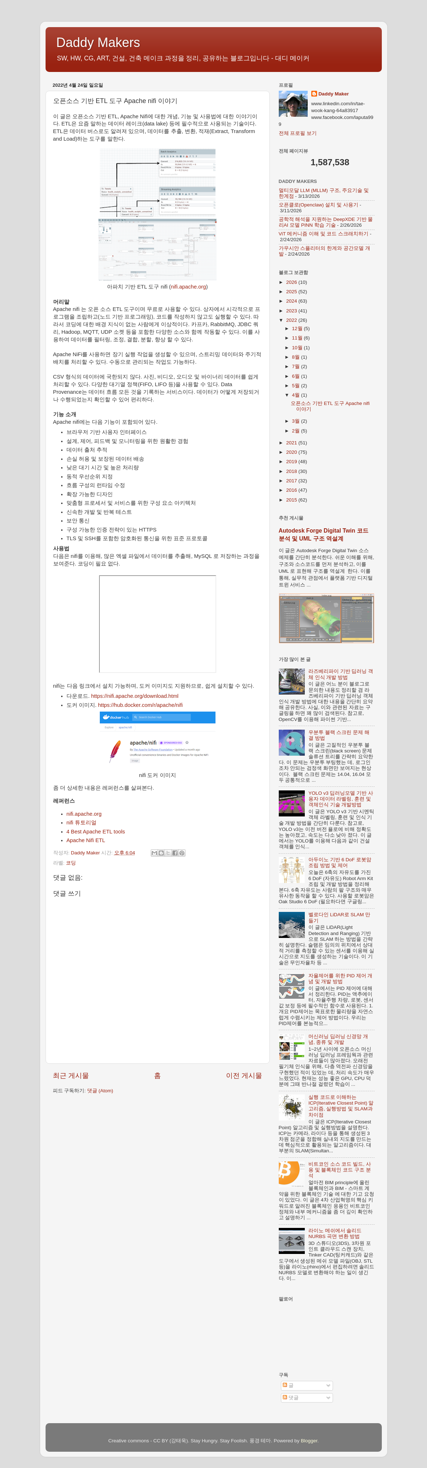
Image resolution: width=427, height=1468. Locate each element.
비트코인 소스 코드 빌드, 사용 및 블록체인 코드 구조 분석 (339, 1169)
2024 (292, 301)
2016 (292, 490)
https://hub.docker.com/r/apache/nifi (140, 705)
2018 (292, 471)
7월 (296, 366)
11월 (298, 338)
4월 (296, 395)
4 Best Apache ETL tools (96, 832)
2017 (292, 480)
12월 (298, 328)
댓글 (291, 1397)
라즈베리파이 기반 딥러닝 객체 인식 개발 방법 (340, 674)
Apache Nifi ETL (86, 840)
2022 (292, 320)
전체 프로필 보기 (298, 133)
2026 (292, 282)
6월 (296, 376)
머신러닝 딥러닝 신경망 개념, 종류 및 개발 (338, 1039)
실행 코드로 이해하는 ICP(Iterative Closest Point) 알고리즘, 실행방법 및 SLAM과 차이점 (341, 1106)
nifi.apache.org (188, 287)
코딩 (71, 863)
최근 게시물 (71, 1075)
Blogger (309, 1440)
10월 (298, 347)
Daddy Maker (334, 94)
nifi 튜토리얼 (82, 822)
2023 (292, 310)
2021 (292, 442)
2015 (292, 500)
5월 (296, 385)
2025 (292, 291)
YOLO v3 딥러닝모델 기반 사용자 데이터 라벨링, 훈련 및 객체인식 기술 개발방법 (340, 798)
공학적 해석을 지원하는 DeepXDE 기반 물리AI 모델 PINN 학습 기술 (326, 222)
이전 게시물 (244, 1075)
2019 (292, 461)
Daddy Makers (98, 42)
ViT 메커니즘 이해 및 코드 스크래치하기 (324, 233)
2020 (292, 452)
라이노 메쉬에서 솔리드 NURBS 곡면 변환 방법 (335, 1233)
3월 (296, 421)
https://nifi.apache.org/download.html (135, 696)
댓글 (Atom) (100, 1090)
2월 (296, 431)
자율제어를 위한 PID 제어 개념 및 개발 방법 (340, 978)
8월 (296, 357)
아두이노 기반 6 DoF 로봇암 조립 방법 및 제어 (339, 862)
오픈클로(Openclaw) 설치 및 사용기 (318, 205)
